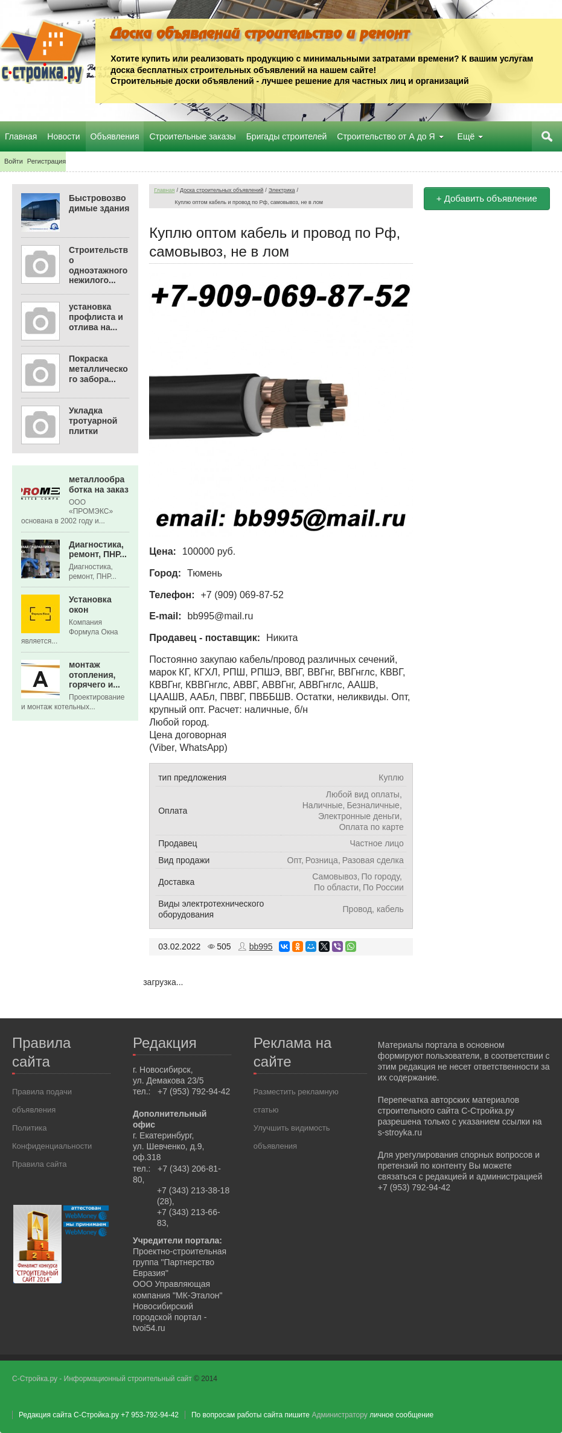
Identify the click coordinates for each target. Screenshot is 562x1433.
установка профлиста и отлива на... (96, 317)
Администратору (339, 1415)
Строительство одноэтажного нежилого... (98, 265)
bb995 (261, 946)
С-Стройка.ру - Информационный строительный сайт (103, 1378)
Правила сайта (39, 1164)
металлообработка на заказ (99, 484)
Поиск (547, 136)
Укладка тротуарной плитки (93, 421)
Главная (164, 190)
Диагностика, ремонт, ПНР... (98, 550)
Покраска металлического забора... (98, 369)
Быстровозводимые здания (99, 203)
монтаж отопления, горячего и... (94, 675)
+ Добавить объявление (486, 198)
